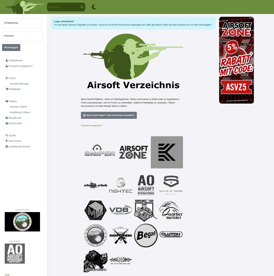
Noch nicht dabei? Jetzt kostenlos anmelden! (109, 115)
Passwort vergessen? (91, 125)
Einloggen (11, 47)
